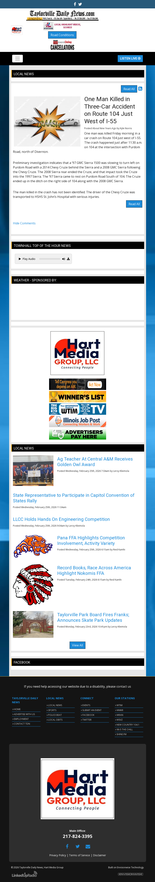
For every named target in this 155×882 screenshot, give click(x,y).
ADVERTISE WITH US (24, 714)
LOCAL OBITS (55, 719)
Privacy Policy (57, 855)
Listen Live (130, 58)
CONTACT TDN (22, 723)
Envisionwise (123, 867)
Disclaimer (99, 855)
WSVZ (120, 719)
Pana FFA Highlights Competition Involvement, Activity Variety (91, 540)
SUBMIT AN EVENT (92, 710)
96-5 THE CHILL (125, 729)
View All (77, 645)
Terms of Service (79, 855)
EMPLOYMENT (21, 719)
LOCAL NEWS (55, 705)
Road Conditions (62, 35)
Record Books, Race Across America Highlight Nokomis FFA (94, 570)
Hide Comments (24, 223)
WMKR (120, 710)
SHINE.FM (121, 734)
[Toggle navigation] (17, 58)
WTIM (119, 705)
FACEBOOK (88, 715)
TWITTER (86, 719)
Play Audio (27, 259)
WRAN (120, 715)
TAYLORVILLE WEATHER (77, 303)
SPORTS (52, 710)
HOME (17, 709)
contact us (123, 686)
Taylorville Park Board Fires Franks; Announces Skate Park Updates (93, 617)
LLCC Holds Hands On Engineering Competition (61, 519)
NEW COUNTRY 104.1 (128, 724)
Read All (129, 89)
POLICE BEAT (55, 715)
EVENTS (86, 705)
